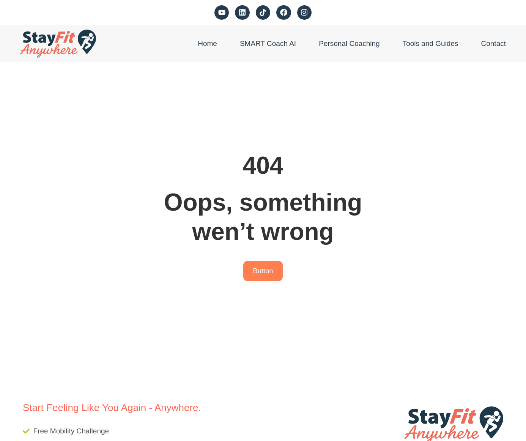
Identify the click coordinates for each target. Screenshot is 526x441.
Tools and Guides (430, 43)
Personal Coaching (349, 43)
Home (207, 43)
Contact (493, 43)
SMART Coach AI (268, 43)
